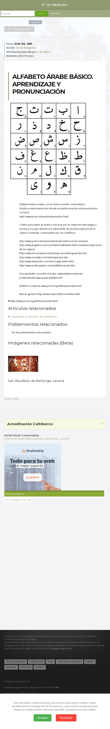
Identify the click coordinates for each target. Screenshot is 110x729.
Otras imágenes (26, 47)
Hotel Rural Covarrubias (21, 435)
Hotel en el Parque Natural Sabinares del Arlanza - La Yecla (36, 438)
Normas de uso (36, 662)
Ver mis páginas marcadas (18, 499)
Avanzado (54, 13)
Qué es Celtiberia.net (15, 662)
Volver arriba (11, 398)
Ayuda (50, 662)
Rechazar (66, 717)
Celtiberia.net (55, 5)
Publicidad (26, 667)
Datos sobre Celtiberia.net (69, 662)
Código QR (35, 22)
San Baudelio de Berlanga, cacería (36, 381)
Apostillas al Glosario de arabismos (34, 316)
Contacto (39, 667)
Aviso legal (11, 667)
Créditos (90, 662)
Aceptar (42, 717)
